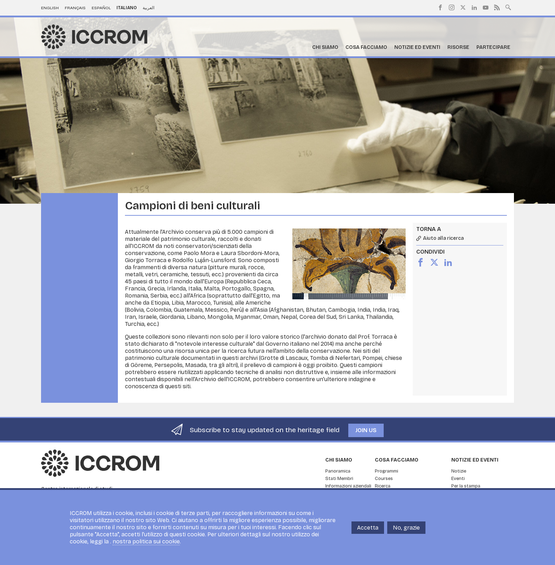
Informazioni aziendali (348, 486)
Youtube (485, 7)
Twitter (463, 7)
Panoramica (337, 471)
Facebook (440, 7)
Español (101, 7)
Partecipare (493, 47)
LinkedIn (474, 7)
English (50, 7)
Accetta (367, 530)
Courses (384, 478)
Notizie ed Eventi (417, 47)
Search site (508, 7)
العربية (148, 7)
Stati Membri (339, 478)
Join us (366, 430)
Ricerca (382, 486)
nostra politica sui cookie (146, 544)
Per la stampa (465, 486)
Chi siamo (325, 47)
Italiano (126, 7)
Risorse (458, 47)
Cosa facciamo (366, 47)
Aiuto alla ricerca (443, 238)
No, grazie (406, 530)
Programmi (386, 471)
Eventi (458, 478)
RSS (497, 7)
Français (75, 7)
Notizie (458, 471)
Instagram (451, 7)
